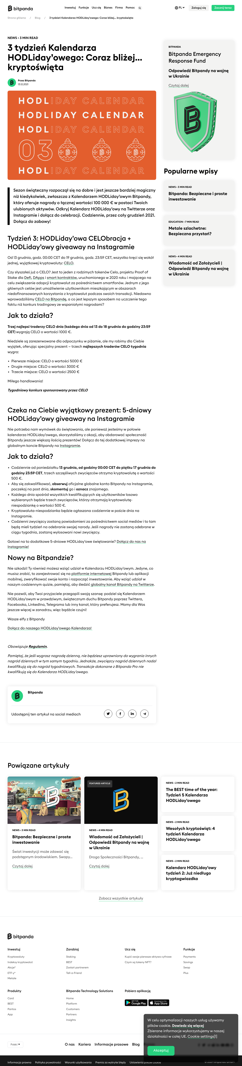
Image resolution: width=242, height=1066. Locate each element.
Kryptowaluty (16, 957)
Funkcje (84, 7)
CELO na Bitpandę (50, 299)
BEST (69, 962)
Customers (73, 1009)
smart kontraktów (62, 278)
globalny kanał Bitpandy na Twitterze (122, 584)
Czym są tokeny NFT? (138, 962)
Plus (185, 973)
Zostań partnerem (77, 967)
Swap (186, 967)
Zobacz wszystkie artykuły (121, 898)
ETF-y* (12, 973)
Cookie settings (201, 1036)
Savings (188, 962)
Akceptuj (161, 1050)
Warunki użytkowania (78, 1062)
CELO (68, 263)
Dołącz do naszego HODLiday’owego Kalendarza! (50, 628)
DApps (38, 278)
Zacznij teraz (223, 7)
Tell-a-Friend (74, 973)
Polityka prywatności (48, 1062)
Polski (15, 1044)
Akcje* (12, 967)
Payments (189, 957)
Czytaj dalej (178, 85)
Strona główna (17, 18)
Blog (37, 18)
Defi (27, 278)
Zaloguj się (199, 7)
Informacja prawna (19, 1062)
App (10, 1014)
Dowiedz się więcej (188, 1026)
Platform (71, 1003)
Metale (12, 978)
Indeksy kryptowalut (20, 962)
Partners (71, 1014)
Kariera (84, 1044)
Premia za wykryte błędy (110, 1062)
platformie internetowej (91, 574)
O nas (70, 1044)
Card (11, 998)
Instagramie (70, 446)
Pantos (12, 1009)
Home (70, 998)
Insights (71, 1020)
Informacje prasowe (111, 1044)
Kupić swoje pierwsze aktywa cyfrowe (148, 957)
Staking (71, 957)
